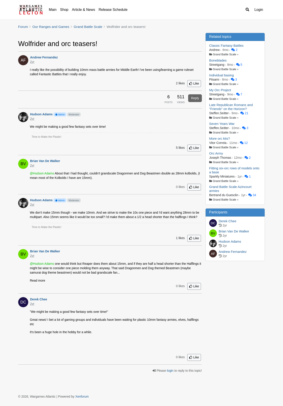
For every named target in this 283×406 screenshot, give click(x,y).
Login (258, 10)
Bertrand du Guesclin (224, 195)
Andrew (214, 50)
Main (53, 10)
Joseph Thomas (220, 157)
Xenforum (82, 396)
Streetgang (217, 64)
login (170, 370)
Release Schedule (113, 10)
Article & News (83, 10)
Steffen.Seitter (219, 113)
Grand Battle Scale (224, 54)
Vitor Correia (218, 143)
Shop (64, 10)
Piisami (214, 79)
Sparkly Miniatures (222, 176)
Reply (195, 98)
